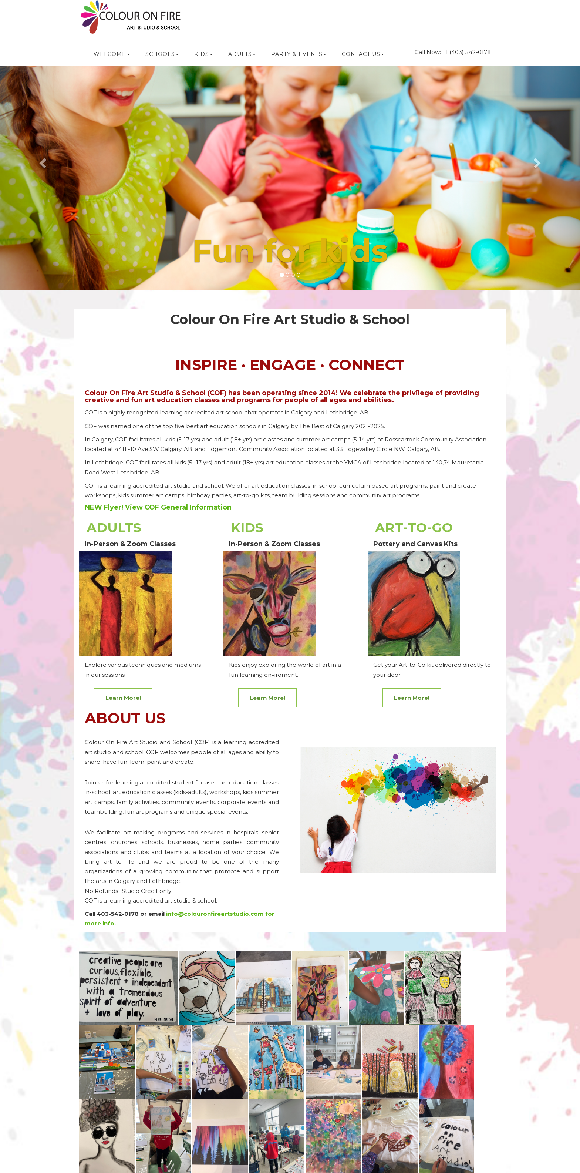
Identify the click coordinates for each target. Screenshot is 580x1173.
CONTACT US (363, 54)
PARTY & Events (298, 54)
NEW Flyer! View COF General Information (158, 507)
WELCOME (112, 54)
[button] (43, 162)
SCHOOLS (162, 54)
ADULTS (242, 54)
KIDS (203, 54)
